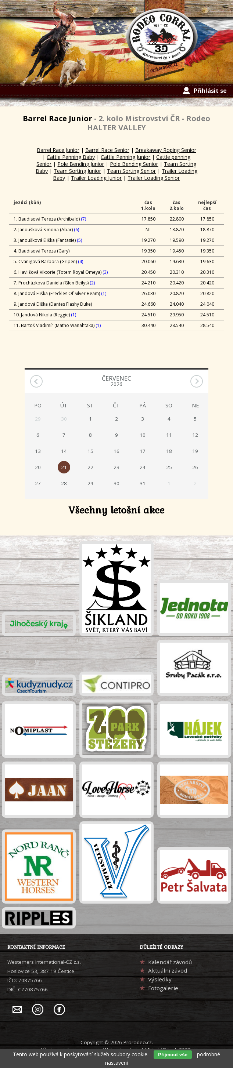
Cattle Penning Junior (125, 156)
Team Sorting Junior (77, 170)
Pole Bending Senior (134, 163)
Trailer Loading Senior (154, 177)
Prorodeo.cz (137, 1042)
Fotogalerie (163, 988)
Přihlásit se (210, 91)
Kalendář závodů (170, 962)
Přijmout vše (172, 1054)
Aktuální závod (167, 970)
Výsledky (160, 979)
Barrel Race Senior (107, 149)
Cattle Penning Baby (71, 156)
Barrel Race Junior (58, 149)
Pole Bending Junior (80, 163)
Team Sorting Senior (131, 170)
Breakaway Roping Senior (165, 149)
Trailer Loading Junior (96, 177)
